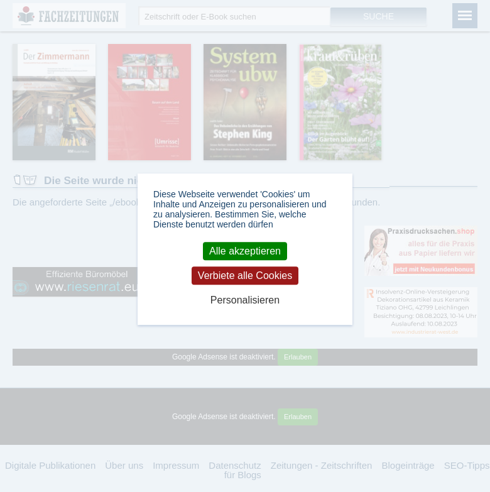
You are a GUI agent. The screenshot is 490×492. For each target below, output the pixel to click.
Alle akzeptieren (245, 251)
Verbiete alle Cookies (245, 275)
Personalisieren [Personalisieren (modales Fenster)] (245, 300)
